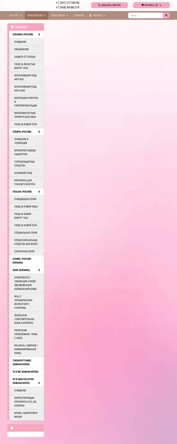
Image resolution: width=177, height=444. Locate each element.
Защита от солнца (25, 56)
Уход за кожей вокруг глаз (22, 216)
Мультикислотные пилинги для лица (25, 115)
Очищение (20, 42)
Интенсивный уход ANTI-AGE (25, 77)
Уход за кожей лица (26, 206)
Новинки (79, 15)
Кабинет (97, 15)
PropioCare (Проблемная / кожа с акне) (26, 334)
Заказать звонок (109, 5)
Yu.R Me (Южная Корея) (25, 371)
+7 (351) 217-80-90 (67, 3)
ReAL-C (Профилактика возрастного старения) (23, 302)
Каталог (16, 15)
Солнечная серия (24, 251)
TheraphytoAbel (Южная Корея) (22, 362)
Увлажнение (21, 49)
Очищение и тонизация (21, 141)
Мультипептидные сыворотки (25, 152)
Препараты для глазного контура (24, 182)
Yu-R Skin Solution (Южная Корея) (26, 381)
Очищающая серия (25, 199)
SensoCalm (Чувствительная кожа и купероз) (24, 319)
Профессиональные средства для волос (26, 242)
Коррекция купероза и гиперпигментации (26, 102)
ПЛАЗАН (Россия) (26, 191)
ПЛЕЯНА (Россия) (26, 132)
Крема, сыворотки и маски (26, 415)
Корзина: (151, 5)
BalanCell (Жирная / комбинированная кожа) (26, 349)
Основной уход (23, 173)
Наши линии (60, 15)
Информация (36, 15)
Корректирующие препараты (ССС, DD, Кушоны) (25, 402)
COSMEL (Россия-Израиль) (22, 260)
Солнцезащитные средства (24, 163)
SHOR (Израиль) (26, 270)
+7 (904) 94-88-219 (67, 7)
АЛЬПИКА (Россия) (26, 34)
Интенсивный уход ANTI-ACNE (25, 88)
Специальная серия (25, 232)
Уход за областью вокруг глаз (24, 66)
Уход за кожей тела (25, 124)
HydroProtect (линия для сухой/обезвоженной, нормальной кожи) (25, 283)
